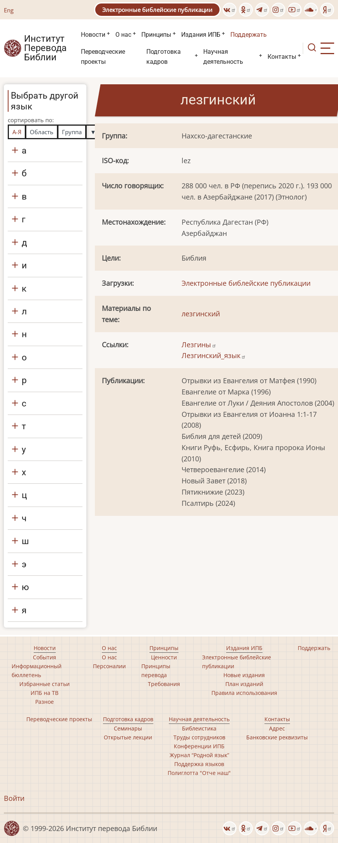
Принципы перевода (155, 670)
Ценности (164, 657)
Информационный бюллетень (37, 670)
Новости (93, 34)
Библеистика (199, 728)
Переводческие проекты (103, 56)
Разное (44, 701)
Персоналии (109, 666)
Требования (164, 684)
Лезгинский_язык (214, 355)
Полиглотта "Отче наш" (199, 772)
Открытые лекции (128, 737)
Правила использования (244, 692)
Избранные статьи (44, 684)
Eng (9, 10)
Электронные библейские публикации (157, 10)
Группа (72, 132)
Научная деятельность (223, 56)
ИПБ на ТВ (44, 692)
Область (41, 132)
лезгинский (201, 313)
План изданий (244, 684)
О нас (123, 34)
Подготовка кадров (163, 56)
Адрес (277, 728)
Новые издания (244, 675)
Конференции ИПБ (199, 746)
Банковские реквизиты (277, 737)
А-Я (16, 132)
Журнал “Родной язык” (199, 755)
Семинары (128, 728)
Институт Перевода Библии (45, 48)
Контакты (282, 56)
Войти (14, 798)
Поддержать (248, 34)
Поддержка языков (199, 764)
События (44, 657)
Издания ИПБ (200, 34)
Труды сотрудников (199, 737)
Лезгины (199, 344)
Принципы (156, 34)
